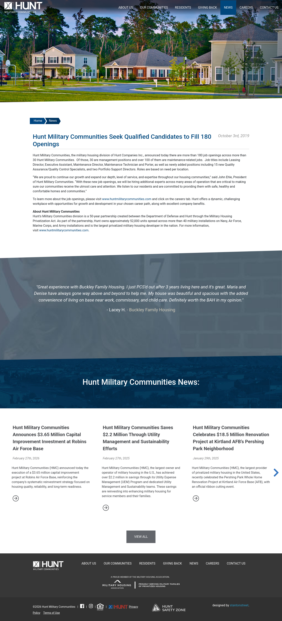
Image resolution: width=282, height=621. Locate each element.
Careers (246, 7)
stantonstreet (239, 605)
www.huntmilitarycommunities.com (126, 199)
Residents (183, 7)
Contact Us (269, 7)
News (228, 7)
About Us (125, 7)
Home (38, 121)
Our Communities (154, 7)
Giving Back (207, 7)
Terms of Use (51, 613)
